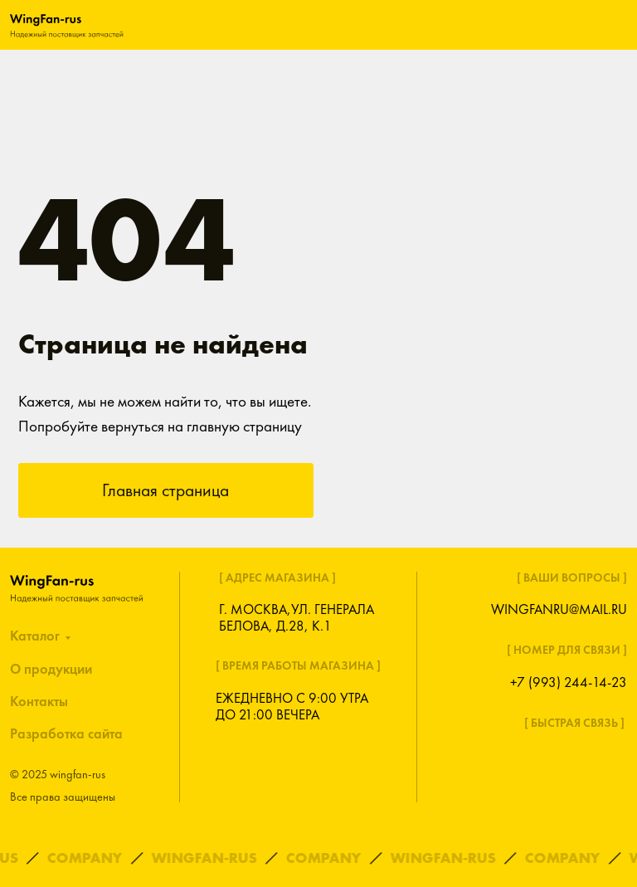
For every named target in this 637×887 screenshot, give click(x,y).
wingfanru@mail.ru (559, 609)
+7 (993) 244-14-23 (568, 682)
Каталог (35, 636)
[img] (67, 24)
